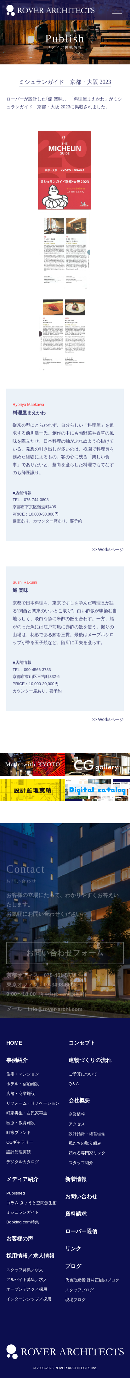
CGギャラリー (19, 1142)
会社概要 (79, 1100)
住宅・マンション (22, 1074)
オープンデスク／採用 (26, 1289)
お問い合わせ (81, 1197)
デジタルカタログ (22, 1161)
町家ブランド (18, 1132)
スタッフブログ (79, 1290)
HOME (14, 1043)
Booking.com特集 (22, 1222)
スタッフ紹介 (81, 1162)
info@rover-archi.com (55, 1016)
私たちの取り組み (85, 1143)
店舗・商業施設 (20, 1093)
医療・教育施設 (20, 1122)
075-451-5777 (60, 982)
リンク (73, 1249)
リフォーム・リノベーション (32, 1103)
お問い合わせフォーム (65, 959)
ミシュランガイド (22, 1212)
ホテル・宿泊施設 (22, 1083)
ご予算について (83, 1074)
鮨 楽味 (55, 102)
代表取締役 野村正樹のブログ (92, 1280)
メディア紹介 (22, 1179)
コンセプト (82, 1043)
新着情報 (76, 1179)
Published (15, 1193)
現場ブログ (75, 1299)
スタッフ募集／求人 (24, 1269)
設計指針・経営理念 (87, 1133)
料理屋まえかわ (89, 102)
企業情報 (77, 1114)
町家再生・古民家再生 (26, 1113)
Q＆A (74, 1083)
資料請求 (76, 1214)
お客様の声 (19, 1239)
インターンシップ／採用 (28, 1299)
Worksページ (111, 553)
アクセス (77, 1124)
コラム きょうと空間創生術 (31, 1202)
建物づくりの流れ (90, 1060)
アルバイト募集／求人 (26, 1279)
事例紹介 (17, 1060)
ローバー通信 (81, 1231)
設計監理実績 (18, 1152)
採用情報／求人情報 (30, 1256)
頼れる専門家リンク (87, 1153)
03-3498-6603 (60, 992)
